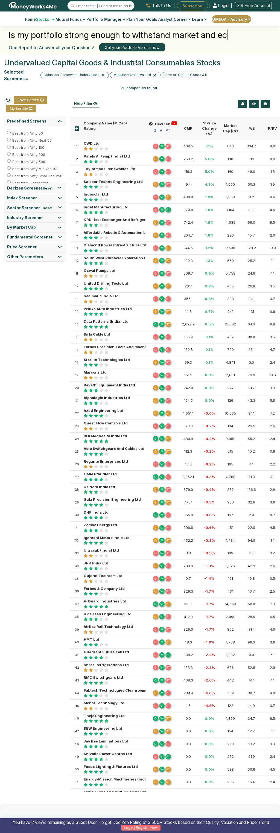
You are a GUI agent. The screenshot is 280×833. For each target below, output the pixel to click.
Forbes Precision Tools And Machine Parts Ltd (126, 347)
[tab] (35, 121)
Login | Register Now (141, 828)
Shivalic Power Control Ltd (108, 754)
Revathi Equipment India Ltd (109, 385)
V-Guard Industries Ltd (105, 601)
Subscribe (192, 5)
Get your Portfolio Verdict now (132, 47)
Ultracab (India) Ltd (101, 550)
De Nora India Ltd (99, 487)
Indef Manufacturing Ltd (106, 207)
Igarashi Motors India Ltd (107, 537)
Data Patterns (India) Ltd (106, 321)
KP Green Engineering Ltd (108, 614)
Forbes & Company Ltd (104, 588)
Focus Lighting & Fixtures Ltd (111, 766)
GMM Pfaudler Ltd (100, 474)
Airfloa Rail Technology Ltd (108, 626)
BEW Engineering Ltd (103, 728)
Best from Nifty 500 (28, 161)
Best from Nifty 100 (28, 147)
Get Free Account (253, 5)
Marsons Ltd (95, 372)
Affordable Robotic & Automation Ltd (116, 232)
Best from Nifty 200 (28, 154)
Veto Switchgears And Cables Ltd (114, 448)
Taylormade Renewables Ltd (109, 169)
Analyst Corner (174, 19)
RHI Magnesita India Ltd (105, 436)
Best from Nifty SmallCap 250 (36, 176)
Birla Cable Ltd (97, 334)
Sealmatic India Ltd (101, 296)
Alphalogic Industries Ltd (107, 397)
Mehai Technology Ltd (104, 703)
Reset (47, 188)
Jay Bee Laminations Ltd (106, 741)
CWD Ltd (92, 143)
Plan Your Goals (141, 19)
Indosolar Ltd (96, 194)
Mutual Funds (70, 19)
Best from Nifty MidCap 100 (35, 169)
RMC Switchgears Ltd (103, 677)
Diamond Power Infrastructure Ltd (115, 245)
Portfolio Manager (105, 19)
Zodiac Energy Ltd (100, 525)
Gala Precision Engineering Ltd (112, 499)
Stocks (45, 19)
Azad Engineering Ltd (103, 410)
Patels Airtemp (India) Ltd (107, 156)
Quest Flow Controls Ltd (106, 423)
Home (30, 19)
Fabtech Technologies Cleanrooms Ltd (119, 690)
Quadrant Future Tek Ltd (106, 652)
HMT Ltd (91, 639)
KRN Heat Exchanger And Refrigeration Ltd (123, 219)
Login (221, 5)
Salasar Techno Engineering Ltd (113, 181)
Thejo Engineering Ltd (104, 715)
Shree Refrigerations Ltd (106, 665)
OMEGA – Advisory (231, 19)
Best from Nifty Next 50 (32, 140)
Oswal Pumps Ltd (99, 270)
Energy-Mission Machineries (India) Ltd (120, 779)
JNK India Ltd (96, 563)
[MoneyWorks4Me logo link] (33, 5)
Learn (199, 19)
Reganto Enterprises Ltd (106, 461)
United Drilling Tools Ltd (106, 283)
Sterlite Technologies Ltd (107, 359)
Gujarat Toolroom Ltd (103, 575)
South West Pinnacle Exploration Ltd (117, 258)
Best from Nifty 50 (27, 133)
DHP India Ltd (96, 512)
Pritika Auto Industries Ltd (108, 309)
